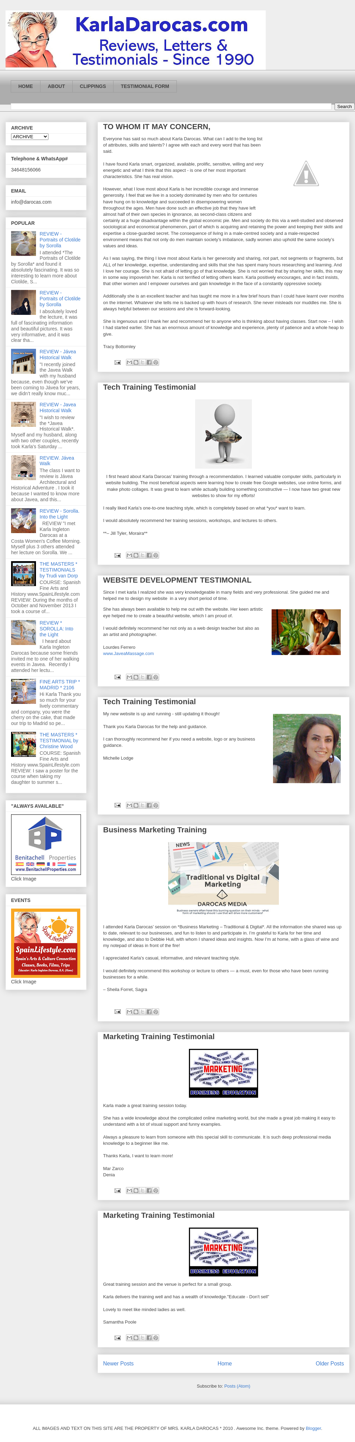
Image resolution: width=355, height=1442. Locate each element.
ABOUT (56, 86)
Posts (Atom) (237, 1386)
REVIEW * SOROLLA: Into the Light (56, 628)
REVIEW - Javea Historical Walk (58, 407)
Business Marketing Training (155, 829)
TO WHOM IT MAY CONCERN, (156, 126)
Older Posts (330, 1363)
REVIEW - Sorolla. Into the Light (60, 514)
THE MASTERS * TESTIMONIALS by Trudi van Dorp (59, 569)
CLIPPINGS (93, 86)
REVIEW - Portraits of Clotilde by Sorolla (60, 239)
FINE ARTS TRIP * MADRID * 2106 (60, 684)
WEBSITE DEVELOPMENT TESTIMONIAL (177, 580)
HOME (25, 86)
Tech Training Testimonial (149, 387)
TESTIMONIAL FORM (145, 86)
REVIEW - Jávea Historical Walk (58, 354)
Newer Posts (118, 1363)
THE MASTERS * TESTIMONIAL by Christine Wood (59, 740)
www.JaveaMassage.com (128, 653)
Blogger (313, 1428)
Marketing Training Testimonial (159, 1036)
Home (225, 1363)
